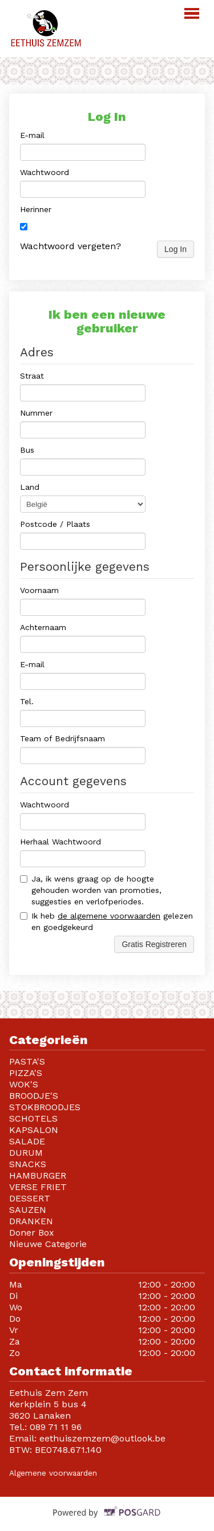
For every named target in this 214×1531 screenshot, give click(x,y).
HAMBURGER (37, 1175)
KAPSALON (33, 1129)
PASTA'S (27, 1061)
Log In (175, 249)
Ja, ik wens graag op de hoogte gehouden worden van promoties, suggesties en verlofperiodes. (90, 890)
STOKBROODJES (44, 1107)
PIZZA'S (25, 1072)
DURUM (26, 1152)
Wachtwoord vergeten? (70, 246)
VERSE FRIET (38, 1186)
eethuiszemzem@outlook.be (102, 1438)
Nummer (36, 412)
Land (29, 487)
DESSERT (29, 1198)
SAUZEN (27, 1209)
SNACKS (27, 1164)
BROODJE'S (33, 1095)
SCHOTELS (33, 1118)
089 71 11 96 (56, 1427)
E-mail (32, 135)
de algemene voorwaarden (109, 915)
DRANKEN (31, 1221)
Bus (27, 449)
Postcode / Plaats (55, 524)
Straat (32, 375)
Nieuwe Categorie (48, 1243)
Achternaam (43, 627)
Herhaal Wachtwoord (60, 841)
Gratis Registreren (154, 944)
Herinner (35, 209)
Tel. (27, 701)
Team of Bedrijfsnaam (62, 738)
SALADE (27, 1141)
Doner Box (33, 1232)
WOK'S (23, 1084)
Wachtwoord (44, 172)
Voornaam (39, 590)
